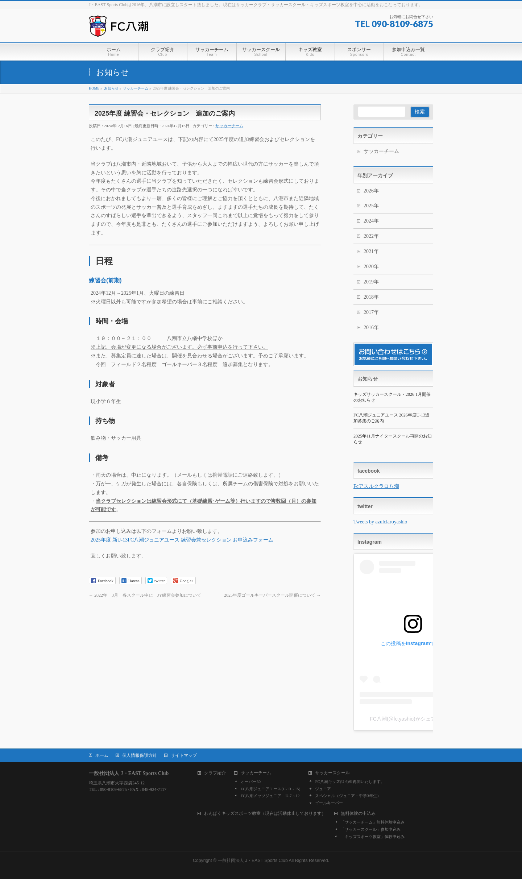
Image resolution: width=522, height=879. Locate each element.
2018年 (371, 297)
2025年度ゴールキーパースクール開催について (272, 595)
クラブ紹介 (215, 773)
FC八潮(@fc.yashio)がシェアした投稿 (413, 719)
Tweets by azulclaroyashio (380, 522)
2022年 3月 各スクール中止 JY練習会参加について (145, 595)
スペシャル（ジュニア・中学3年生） (348, 795)
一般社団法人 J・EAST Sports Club (253, 860)
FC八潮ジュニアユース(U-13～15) (270, 789)
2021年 (371, 251)
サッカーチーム (229, 126)
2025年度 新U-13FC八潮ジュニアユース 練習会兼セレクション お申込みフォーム (182, 540)
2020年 (371, 266)
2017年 (371, 312)
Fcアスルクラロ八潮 (376, 486)
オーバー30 (251, 781)
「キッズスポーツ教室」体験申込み (373, 836)
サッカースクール (332, 773)
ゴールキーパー (329, 803)
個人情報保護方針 (139, 755)
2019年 (371, 282)
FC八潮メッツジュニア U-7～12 (270, 795)
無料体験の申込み (358, 813)
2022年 (371, 236)
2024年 (371, 221)
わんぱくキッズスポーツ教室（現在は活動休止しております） (265, 813)
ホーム (101, 755)
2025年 (371, 205)
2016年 (371, 327)
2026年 (371, 191)
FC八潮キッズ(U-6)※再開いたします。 (350, 781)
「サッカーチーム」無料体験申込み (373, 822)
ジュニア (323, 789)
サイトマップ (184, 755)
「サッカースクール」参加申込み (371, 829)
